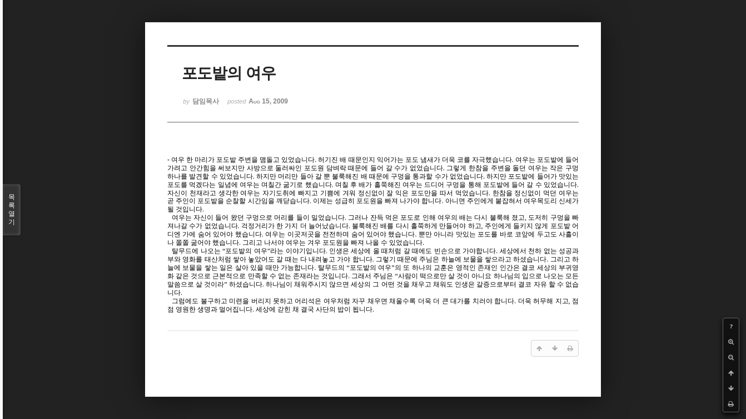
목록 (11, 209)
